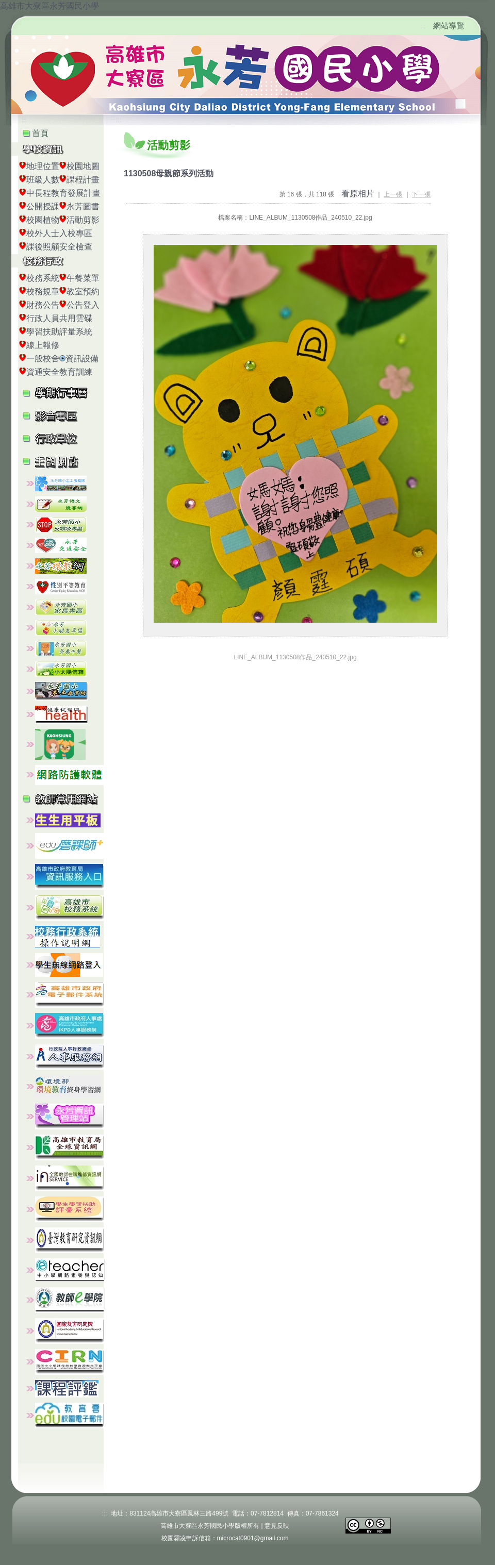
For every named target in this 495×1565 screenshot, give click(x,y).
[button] (67, 415)
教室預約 (83, 291)
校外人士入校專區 (59, 233)
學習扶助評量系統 (59, 331)
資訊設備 (81, 358)
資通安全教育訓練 (59, 372)
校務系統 (42, 278)
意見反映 (277, 1525)
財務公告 (42, 305)
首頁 (40, 133)
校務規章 (42, 291)
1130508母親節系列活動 (168, 173)
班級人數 (42, 179)
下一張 (421, 194)
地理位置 (42, 166)
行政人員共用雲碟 (59, 318)
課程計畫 (83, 179)
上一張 (393, 194)
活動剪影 (83, 219)
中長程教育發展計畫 (63, 193)
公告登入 (83, 305)
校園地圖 (83, 166)
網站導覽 (448, 26)
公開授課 (42, 206)
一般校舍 (42, 358)
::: (423, 26)
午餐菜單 (83, 278)
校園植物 (42, 219)
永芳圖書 (83, 206)
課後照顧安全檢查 (59, 246)
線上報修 (42, 345)
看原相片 (357, 193)
